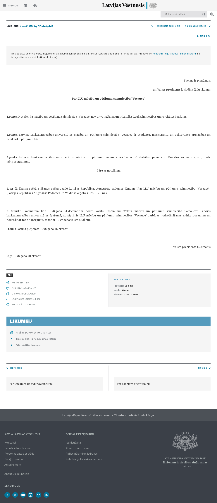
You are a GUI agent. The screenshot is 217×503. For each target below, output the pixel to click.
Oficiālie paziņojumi (80, 434)
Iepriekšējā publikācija (168, 25)
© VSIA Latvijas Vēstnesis (22, 434)
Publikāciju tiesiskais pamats (84, 459)
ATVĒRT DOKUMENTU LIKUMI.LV (33, 332)
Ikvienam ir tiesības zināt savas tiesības (185, 464)
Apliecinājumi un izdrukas (82, 453)
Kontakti (10, 442)
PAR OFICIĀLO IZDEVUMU (24, 304)
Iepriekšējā (16, 367)
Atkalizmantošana (77, 448)
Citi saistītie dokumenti (29, 345)
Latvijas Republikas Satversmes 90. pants (185, 458)
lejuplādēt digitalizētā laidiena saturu (174, 53)
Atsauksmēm (12, 464)
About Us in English (16, 474)
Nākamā (202, 367)
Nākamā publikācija (195, 25)
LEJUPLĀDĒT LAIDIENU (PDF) (26, 299)
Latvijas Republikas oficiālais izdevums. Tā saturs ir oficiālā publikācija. (108, 415)
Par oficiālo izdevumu (17, 448)
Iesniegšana (73, 442)
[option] (54, 384)
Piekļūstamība (13, 459)
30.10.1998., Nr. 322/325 (36, 26)
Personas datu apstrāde (19, 453)
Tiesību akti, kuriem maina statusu (36, 338)
